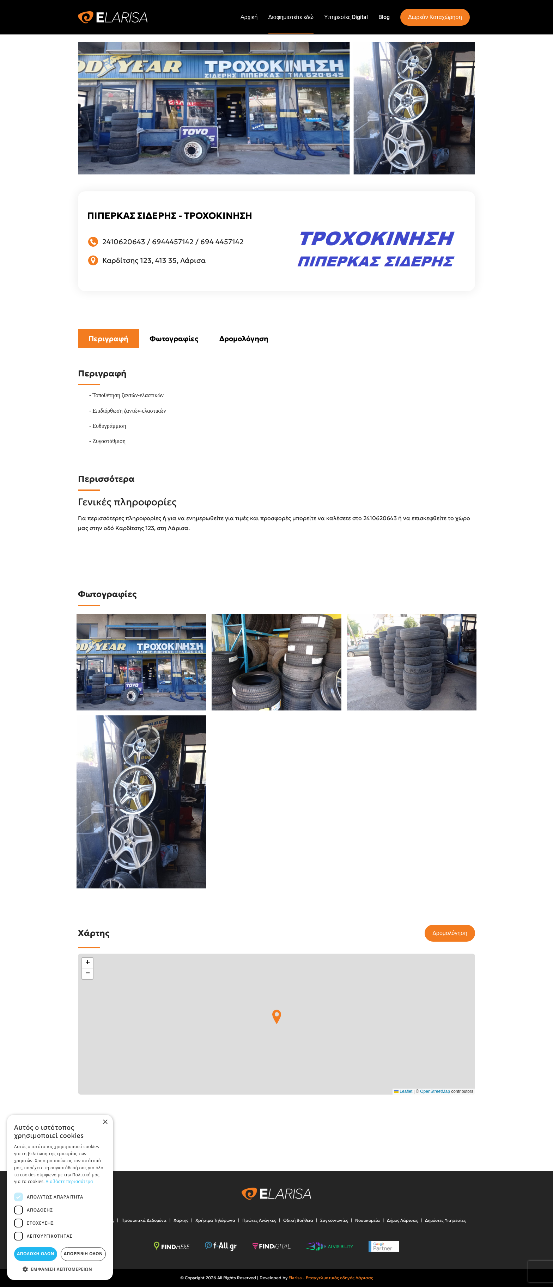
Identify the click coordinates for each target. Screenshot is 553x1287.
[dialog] (60, 1197)
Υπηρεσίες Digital (346, 17)
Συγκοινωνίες (334, 1220)
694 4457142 (222, 241)
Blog (384, 17)
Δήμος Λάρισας (402, 1220)
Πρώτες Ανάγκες (259, 1220)
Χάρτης (181, 1220)
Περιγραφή (108, 338)
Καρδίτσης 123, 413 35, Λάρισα (154, 260)
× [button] (105, 1122)
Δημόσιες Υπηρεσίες (445, 1220)
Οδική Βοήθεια (298, 1220)
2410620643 (123, 241)
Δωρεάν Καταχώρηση (435, 17)
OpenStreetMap (435, 1091)
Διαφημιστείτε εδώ (291, 17)
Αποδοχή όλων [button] (35, 1254)
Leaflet (403, 1091)
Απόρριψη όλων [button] (83, 1254)
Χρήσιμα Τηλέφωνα (215, 1220)
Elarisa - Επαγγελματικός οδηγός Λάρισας (330, 1277)
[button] (276, 1017)
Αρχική (249, 17)
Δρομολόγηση (243, 338)
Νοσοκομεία (367, 1220)
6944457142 (173, 241)
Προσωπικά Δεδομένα (143, 1220)
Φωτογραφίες (174, 338)
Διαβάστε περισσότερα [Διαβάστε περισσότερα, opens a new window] (69, 1181)
